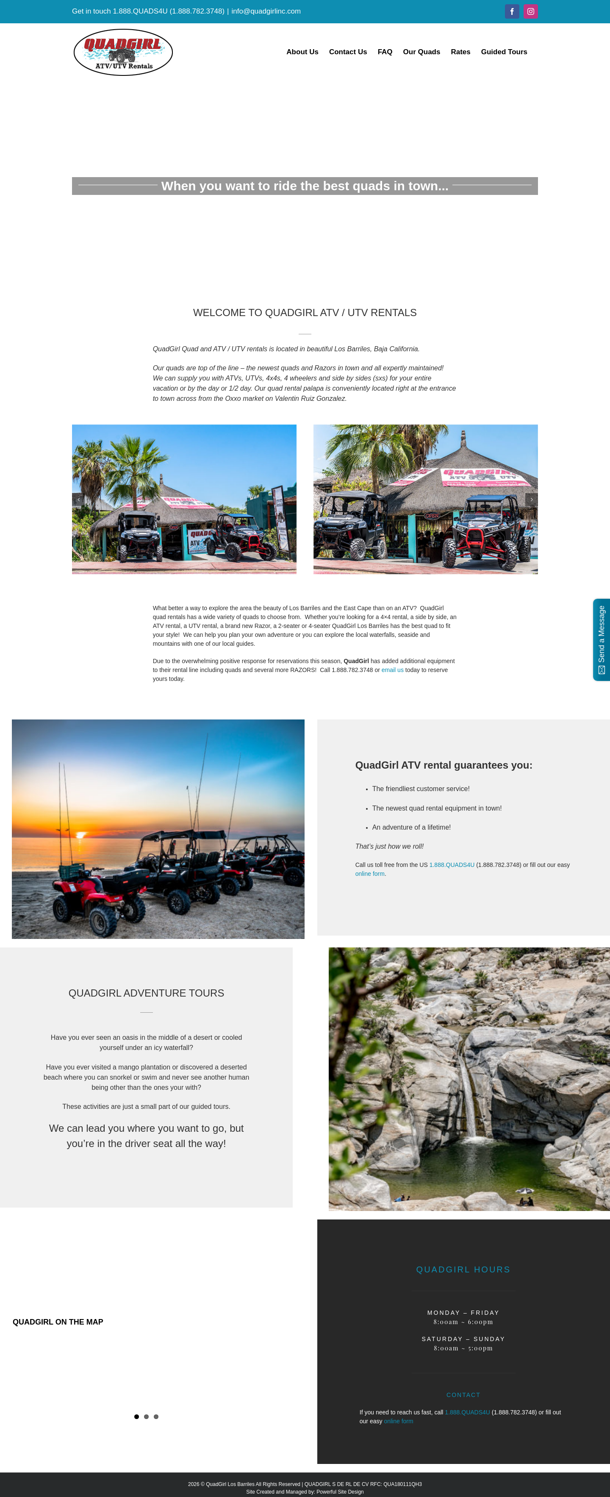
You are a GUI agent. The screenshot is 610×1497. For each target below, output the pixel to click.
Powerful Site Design (339, 1492)
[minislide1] (184, 428)
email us (393, 670)
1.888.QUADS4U (140, 11)
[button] (78, 499)
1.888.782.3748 (197, 11)
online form (370, 873)
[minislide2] (425, 428)
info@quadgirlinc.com (266, 11)
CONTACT (463, 1394)
